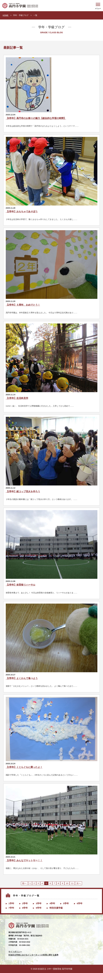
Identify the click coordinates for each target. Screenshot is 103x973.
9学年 (38, 908)
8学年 (25, 908)
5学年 (66, 903)
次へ (78, 883)
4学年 (52, 903)
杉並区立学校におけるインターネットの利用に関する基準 (33, 955)
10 (67, 883)
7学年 (11, 908)
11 (72, 883)
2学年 (25, 903)
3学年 (38, 903)
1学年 (11, 903)
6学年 (79, 903)
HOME (5, 15)
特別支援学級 (56, 908)
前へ (24, 883)
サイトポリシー (15, 952)
